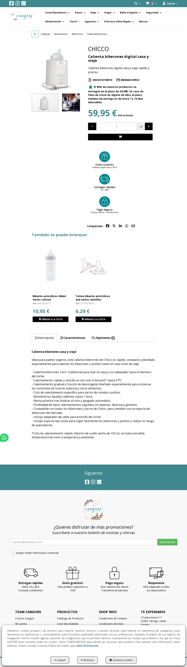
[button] (11, 4)
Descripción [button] (44, 338)
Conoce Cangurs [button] (24, 618)
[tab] (44, 338)
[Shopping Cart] (120, 137)
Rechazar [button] (87, 660)
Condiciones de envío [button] (111, 623)
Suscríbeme (167, 542)
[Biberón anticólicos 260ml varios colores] (50, 265)
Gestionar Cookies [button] (121, 660)
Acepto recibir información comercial (35, 553)
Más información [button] (87, 645)
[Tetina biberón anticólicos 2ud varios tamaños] (93, 265)
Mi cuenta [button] (21, 623)
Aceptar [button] (59, 660)
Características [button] (72, 338)
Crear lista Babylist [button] (67, 623)
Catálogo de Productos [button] (70, 618)
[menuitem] (137, 3)
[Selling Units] (116, 126)
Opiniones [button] (103, 338)
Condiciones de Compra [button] (113, 618)
